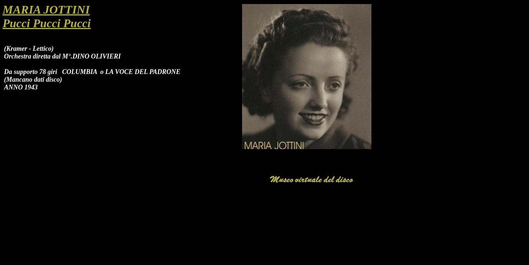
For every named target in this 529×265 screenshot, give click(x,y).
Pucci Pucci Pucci (47, 23)
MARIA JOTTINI (46, 9)
